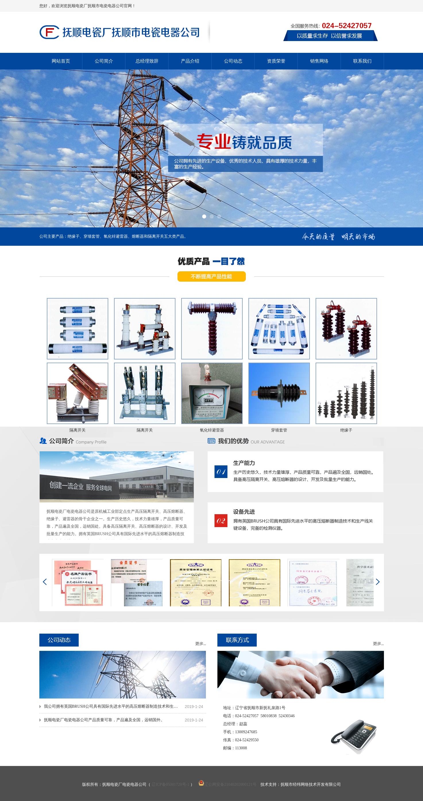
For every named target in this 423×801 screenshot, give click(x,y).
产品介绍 (190, 61)
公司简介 (104, 61)
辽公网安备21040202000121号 (227, 784)
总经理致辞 (147, 61)
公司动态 (233, 61)
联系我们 (362, 61)
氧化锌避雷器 (212, 430)
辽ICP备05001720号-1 (170, 784)
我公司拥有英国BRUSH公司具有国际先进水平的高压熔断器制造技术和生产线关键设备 (112, 706)
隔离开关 (77, 430)
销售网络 (319, 61)
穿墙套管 (279, 430)
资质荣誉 (276, 61)
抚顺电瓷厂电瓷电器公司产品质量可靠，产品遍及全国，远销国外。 (104, 720)
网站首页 (61, 61)
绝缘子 (346, 430)
